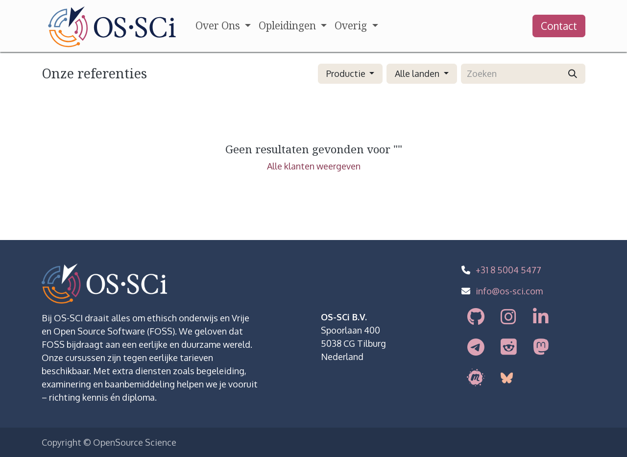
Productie (345, 73)
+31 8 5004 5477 (508, 270)
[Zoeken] (572, 74)
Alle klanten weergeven (314, 166)
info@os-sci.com (509, 291)
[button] (350, 74)
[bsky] (507, 378)
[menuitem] (223, 26)
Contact (559, 25)
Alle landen (417, 73)
